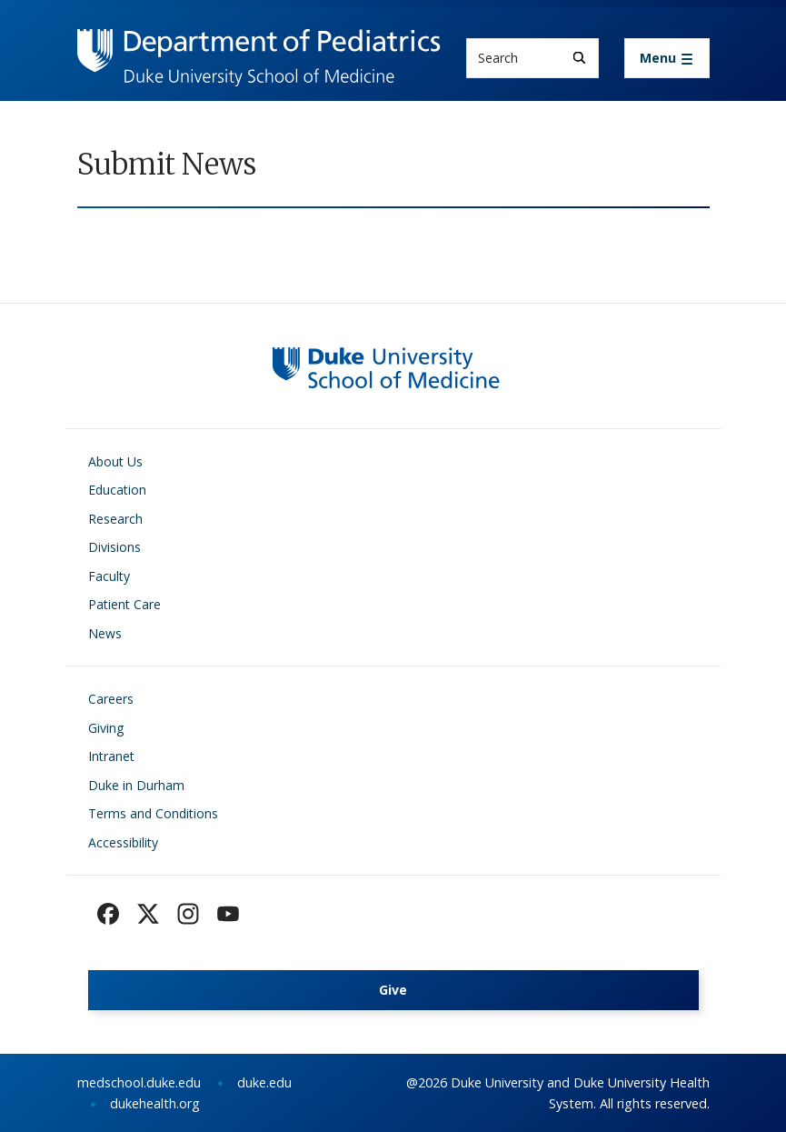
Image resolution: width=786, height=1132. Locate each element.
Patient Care (124, 604)
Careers (111, 698)
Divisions (114, 547)
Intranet (111, 756)
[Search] (579, 57)
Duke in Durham (136, 785)
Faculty (109, 576)
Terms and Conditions (153, 813)
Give (393, 989)
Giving (106, 727)
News (105, 633)
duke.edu (264, 1082)
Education (117, 489)
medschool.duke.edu (139, 1082)
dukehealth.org (155, 1103)
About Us (115, 461)
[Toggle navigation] (667, 58)
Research (115, 518)
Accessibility (123, 842)
